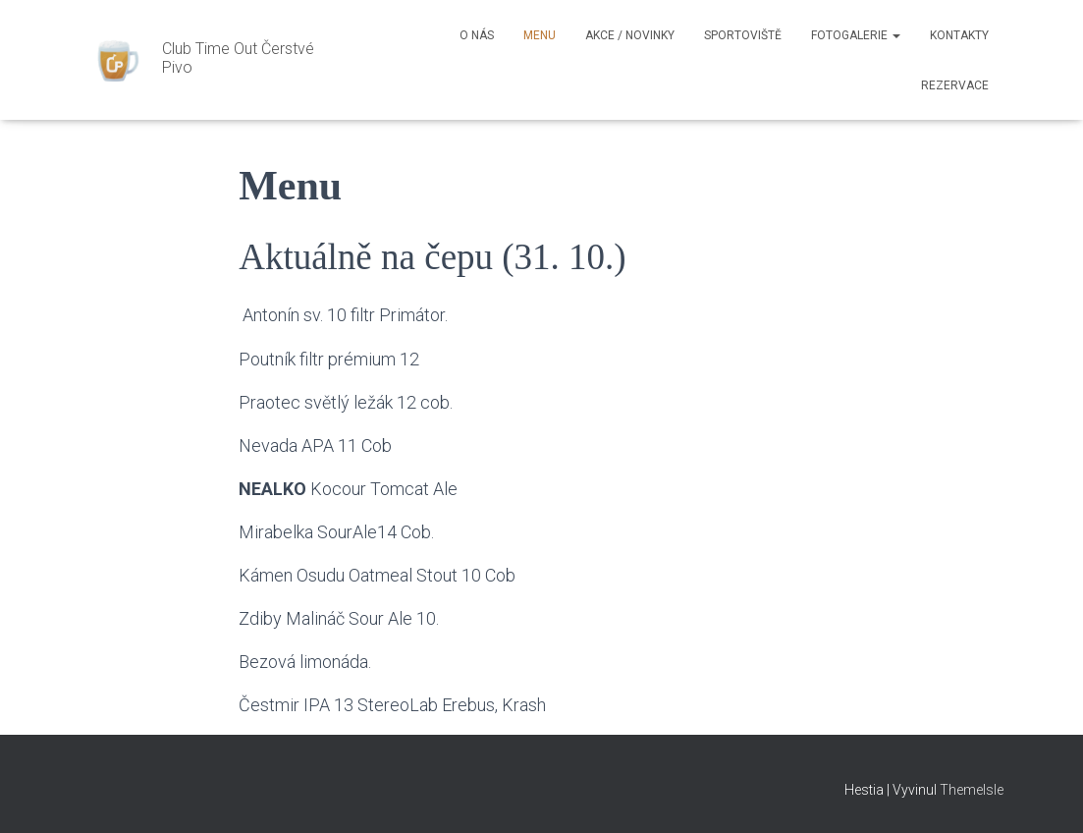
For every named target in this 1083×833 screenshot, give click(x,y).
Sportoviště (743, 35)
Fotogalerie (855, 35)
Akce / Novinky (630, 35)
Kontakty (959, 35)
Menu (539, 35)
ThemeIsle (971, 790)
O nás (477, 35)
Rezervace (955, 85)
